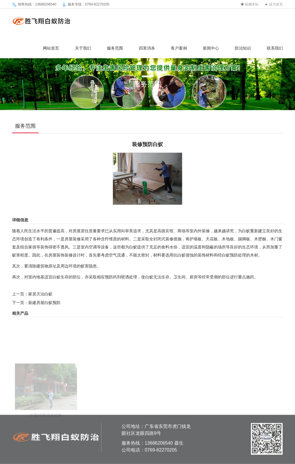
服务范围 (115, 48)
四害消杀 (147, 48)
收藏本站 (252, 4)
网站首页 (51, 48)
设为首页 (276, 4)
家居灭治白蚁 (40, 294)
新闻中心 (211, 48)
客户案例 (179, 48)
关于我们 (83, 48)
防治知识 (243, 48)
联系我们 (275, 48)
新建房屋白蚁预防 (44, 302)
